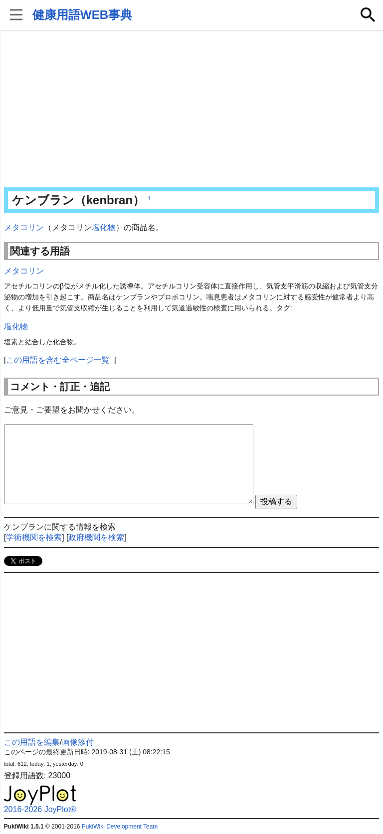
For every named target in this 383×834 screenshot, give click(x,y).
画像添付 (78, 742)
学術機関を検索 (34, 537)
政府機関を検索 (96, 537)
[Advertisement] (192, 109)
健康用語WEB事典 (82, 14)
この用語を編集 (32, 742)
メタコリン (24, 227)
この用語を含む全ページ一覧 (58, 360)
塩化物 (104, 227)
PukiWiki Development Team (120, 826)
